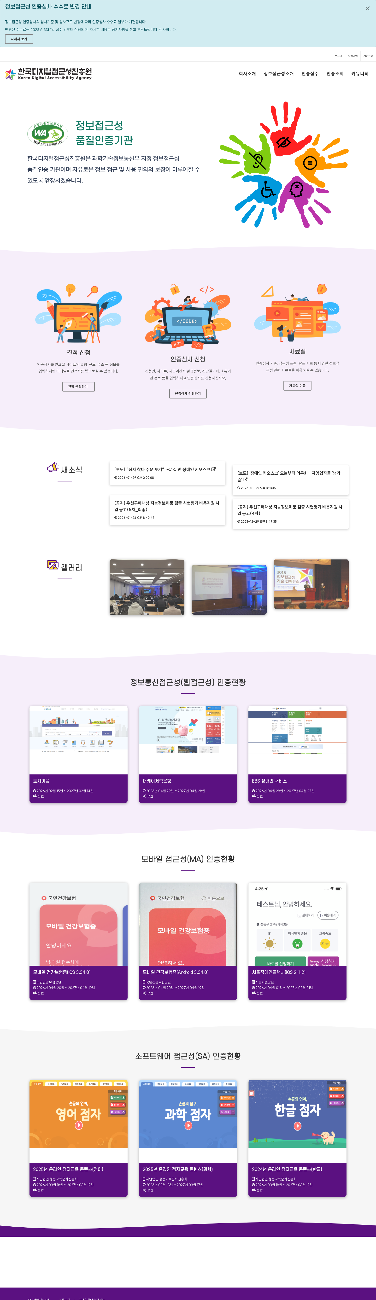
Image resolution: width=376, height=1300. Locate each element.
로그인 (338, 56)
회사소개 (247, 73)
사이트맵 (368, 56)
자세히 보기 (19, 39)
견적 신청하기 (78, 387)
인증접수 (310, 73)
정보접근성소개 (279, 73)
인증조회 (335, 73)
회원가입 (353, 56)
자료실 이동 (297, 386)
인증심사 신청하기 (188, 394)
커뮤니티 (360, 73)
